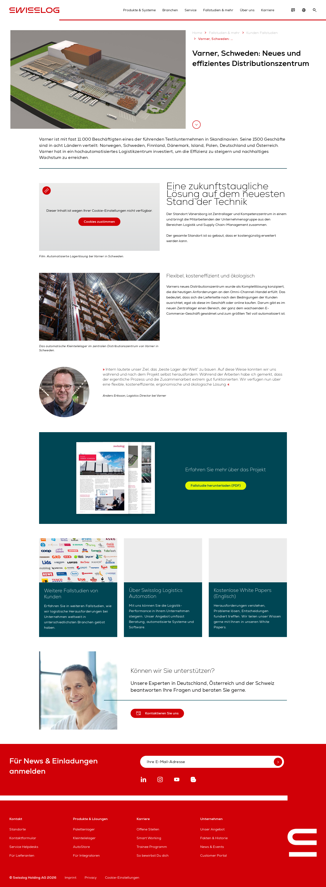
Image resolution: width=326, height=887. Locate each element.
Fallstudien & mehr (218, 10)
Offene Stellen (148, 829)
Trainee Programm (152, 847)
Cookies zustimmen (99, 221)
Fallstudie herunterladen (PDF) (216, 485)
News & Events (212, 847)
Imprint (70, 877)
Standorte (17, 829)
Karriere (267, 10)
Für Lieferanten (21, 855)
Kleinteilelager (84, 838)
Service (190, 10)
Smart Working (149, 838)
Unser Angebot (212, 829)
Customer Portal (213, 855)
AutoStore (81, 847)
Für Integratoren (86, 855)
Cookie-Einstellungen (122, 877)
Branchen (170, 10)
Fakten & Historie (214, 838)
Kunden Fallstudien (259, 32)
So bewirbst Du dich (153, 855)
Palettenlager (84, 829)
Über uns (247, 10)
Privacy (91, 877)
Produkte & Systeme (139, 10)
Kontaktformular (22, 838)
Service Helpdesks (23, 847)
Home (197, 33)
